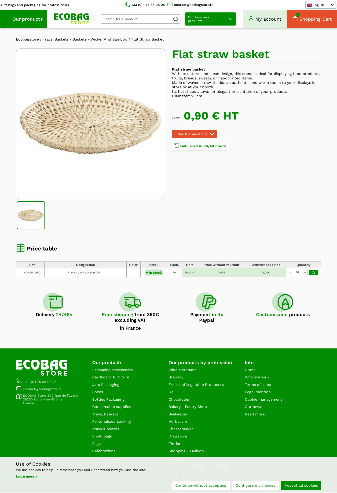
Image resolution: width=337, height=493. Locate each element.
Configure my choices (255, 485)
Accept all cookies (301, 485)
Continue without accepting (200, 485)
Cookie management (263, 400)
